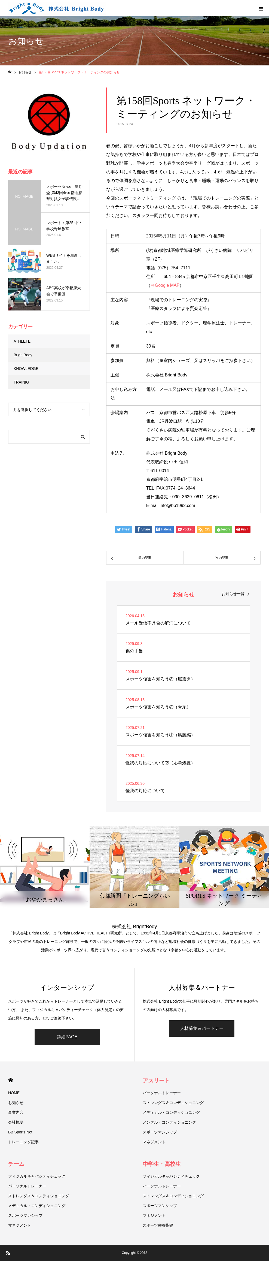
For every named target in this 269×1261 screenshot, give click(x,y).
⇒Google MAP (165, 285)
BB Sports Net (20, 1132)
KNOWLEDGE (26, 368)
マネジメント (154, 1142)
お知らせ (15, 1102)
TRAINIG (21, 382)
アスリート (156, 1081)
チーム (16, 1164)
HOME (10, 1080)
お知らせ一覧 (233, 594)
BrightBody (23, 355)
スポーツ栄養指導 (158, 1225)
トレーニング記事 (23, 1142)
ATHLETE (22, 341)
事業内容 (15, 1112)
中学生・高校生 (162, 1164)
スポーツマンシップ (160, 1132)
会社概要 (15, 1122)
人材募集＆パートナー (202, 1028)
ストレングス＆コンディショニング (173, 1102)
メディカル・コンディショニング (171, 1112)
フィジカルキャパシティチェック (36, 1176)
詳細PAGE (67, 1036)
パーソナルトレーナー (162, 1093)
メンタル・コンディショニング (169, 1122)
